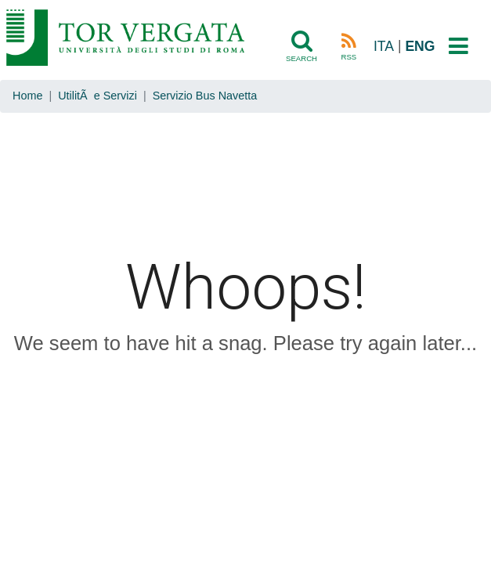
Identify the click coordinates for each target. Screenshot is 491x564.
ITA (384, 46)
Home (27, 95)
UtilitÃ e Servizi (97, 95)
